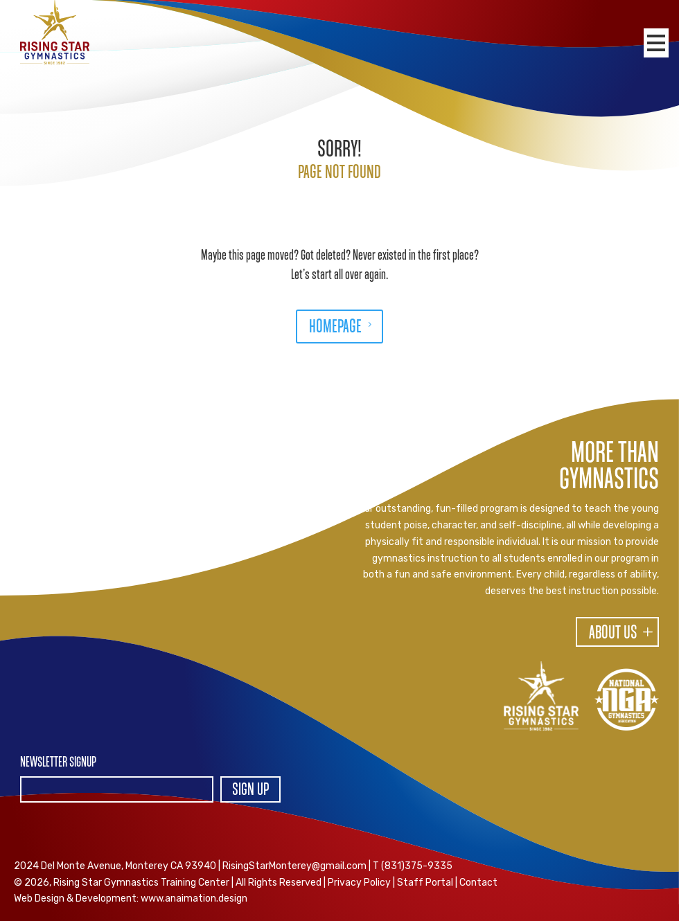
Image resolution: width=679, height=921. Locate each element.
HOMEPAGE (335, 327)
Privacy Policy (359, 882)
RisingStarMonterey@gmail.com (294, 866)
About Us (613, 633)
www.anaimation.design (194, 898)
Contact (478, 882)
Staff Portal (425, 882)
